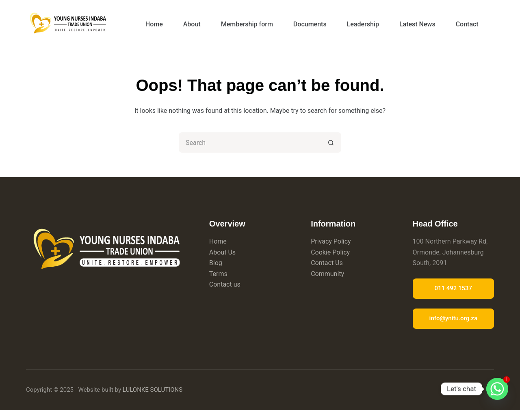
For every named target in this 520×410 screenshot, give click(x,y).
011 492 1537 (453, 288)
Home (154, 24)
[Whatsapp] (497, 389)
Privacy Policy (331, 241)
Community (327, 274)
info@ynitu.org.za (453, 318)
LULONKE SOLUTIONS (152, 389)
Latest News (417, 24)
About (192, 24)
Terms (218, 274)
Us (232, 252)
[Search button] (331, 142)
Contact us (224, 284)
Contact (467, 24)
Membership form (247, 24)
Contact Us (327, 263)
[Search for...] (250, 142)
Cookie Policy (330, 252)
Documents (310, 24)
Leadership (363, 24)
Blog (215, 263)
